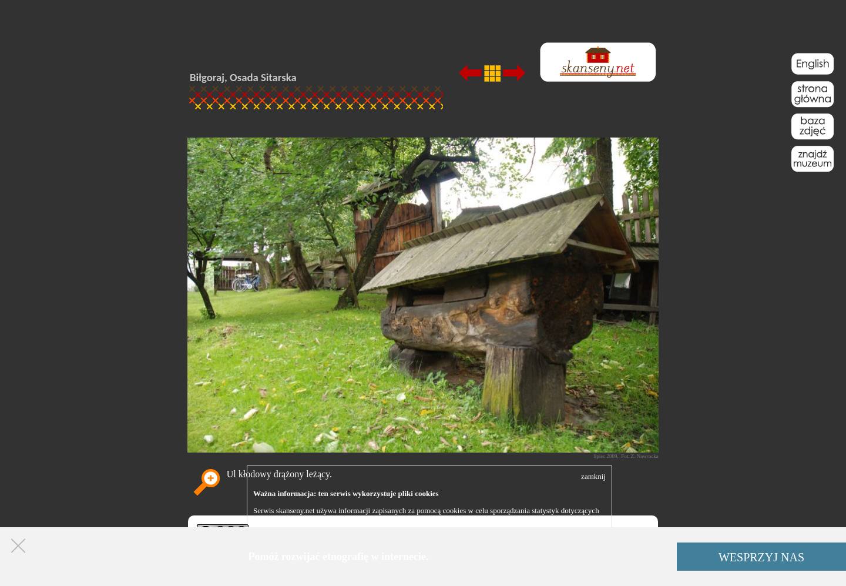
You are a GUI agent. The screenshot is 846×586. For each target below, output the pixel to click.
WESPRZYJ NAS (761, 557)
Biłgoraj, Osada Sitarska (243, 77)
